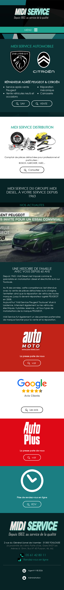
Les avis (31, 410)
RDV (31, 504)
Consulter (31, 170)
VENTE (41, 103)
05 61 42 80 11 (33, 555)
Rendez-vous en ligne (32, 559)
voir (31, 363)
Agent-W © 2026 (32, 570)
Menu (31, 30)
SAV (20, 103)
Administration (31, 578)
